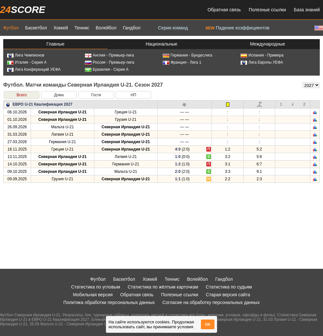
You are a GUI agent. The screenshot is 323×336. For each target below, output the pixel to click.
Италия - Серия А (27, 62)
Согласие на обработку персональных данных (211, 302)
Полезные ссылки (267, 9)
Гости (96, 95)
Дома (59, 95)
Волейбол (106, 27)
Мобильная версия (93, 294)
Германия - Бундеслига (187, 55)
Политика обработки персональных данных (109, 302)
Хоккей (60, 27)
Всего (21, 95)
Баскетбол (36, 27)
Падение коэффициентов (237, 27)
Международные (267, 44)
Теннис (81, 27)
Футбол (11, 27)
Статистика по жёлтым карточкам (163, 286)
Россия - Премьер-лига (109, 62)
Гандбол (131, 27)
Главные (56, 44)
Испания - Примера (262, 55)
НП (133, 95)
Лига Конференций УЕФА (34, 69)
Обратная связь (224, 9)
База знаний (307, 9)
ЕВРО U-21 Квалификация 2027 (42, 104)
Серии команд (173, 27)
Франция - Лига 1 (182, 62)
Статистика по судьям (229, 286)
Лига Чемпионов (25, 55)
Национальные (161, 44)
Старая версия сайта (228, 294)
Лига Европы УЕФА (262, 62)
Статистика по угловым (95, 286)
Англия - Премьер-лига (109, 55)
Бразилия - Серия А (107, 69)
